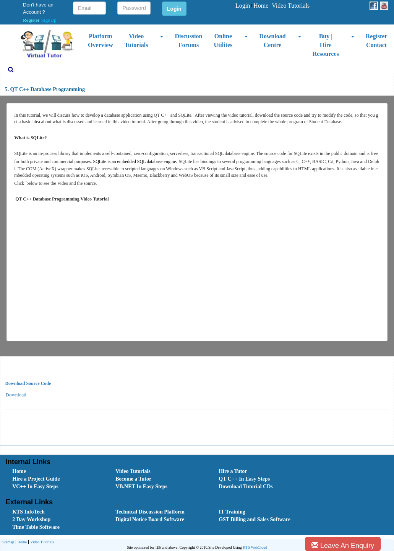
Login (242, 5)
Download (16, 395)
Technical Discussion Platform (150, 512)
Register (31, 20)
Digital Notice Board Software (149, 519)
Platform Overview (100, 40)
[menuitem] (243, 6)
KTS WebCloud (255, 547)
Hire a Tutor (233, 471)
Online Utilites (223, 40)
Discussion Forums (188, 40)
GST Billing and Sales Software (254, 519)
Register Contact (377, 40)
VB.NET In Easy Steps (141, 486)
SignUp (49, 20)
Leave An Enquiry (342, 545)
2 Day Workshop (31, 519)
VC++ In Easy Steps (35, 486)
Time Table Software (36, 527)
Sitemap (8, 542)
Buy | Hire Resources (326, 45)
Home (259, 5)
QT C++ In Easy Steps (244, 479)
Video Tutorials (290, 5)
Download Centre (272, 40)
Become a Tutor (133, 479)
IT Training (232, 512)
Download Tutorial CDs (246, 486)
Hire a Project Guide (36, 479)
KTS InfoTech (28, 512)
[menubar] (272, 6)
